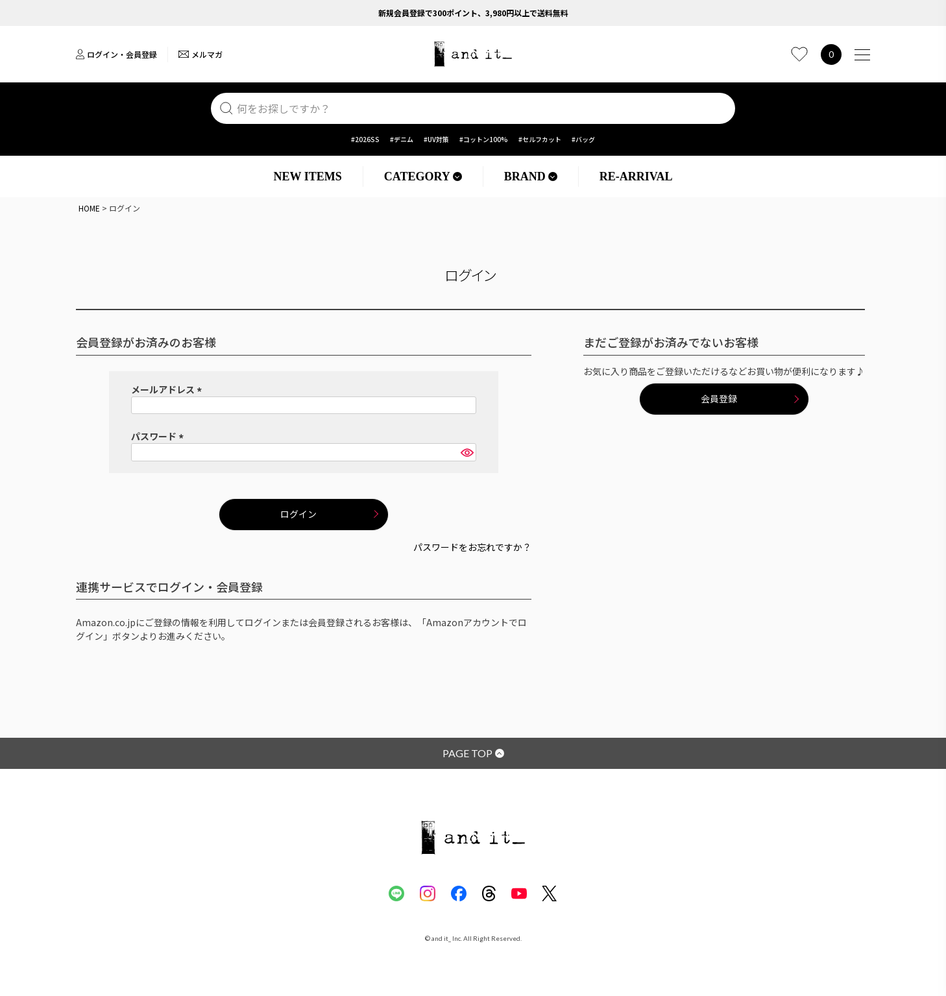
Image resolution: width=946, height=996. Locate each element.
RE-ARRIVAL (636, 176)
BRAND (530, 176)
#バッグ (583, 139)
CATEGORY (423, 176)
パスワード (159, 436)
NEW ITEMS (308, 176)
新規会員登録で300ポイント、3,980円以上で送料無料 (473, 12)
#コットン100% (483, 139)
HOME (89, 207)
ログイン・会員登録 (116, 54)
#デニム (401, 139)
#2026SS (365, 139)
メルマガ (200, 54)
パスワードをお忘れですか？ (472, 547)
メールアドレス (168, 389)
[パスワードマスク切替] (466, 452)
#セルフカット (539, 139)
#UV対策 (436, 139)
